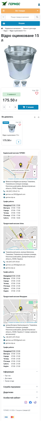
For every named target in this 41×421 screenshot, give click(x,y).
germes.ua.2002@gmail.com (15, 194)
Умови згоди (9, 381)
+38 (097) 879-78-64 (13, 262)
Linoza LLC (26, 410)
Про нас (8, 376)
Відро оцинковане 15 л (11, 135)
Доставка (8, 378)
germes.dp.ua (10, 197)
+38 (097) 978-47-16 (13, 191)
